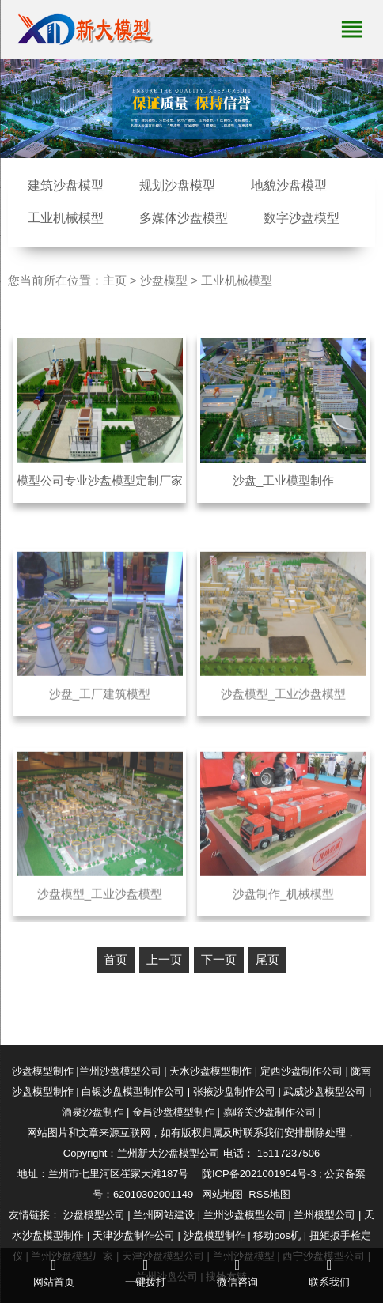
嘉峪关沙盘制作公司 (269, 1112)
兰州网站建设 (164, 1215)
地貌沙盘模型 (289, 185)
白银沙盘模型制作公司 (133, 1091)
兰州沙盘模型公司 (120, 1071)
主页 (115, 280)
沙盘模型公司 (94, 1215)
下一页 (219, 959)
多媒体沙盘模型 (183, 218)
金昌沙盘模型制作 (173, 1112)
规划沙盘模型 (177, 185)
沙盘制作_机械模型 (283, 907)
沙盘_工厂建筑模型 (99, 708)
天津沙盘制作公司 (134, 1235)
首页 (115, 959)
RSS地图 (269, 1194)
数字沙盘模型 (301, 218)
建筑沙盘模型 (66, 185)
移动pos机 (277, 1235)
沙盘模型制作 (43, 1071)
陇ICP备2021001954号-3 (259, 1174)
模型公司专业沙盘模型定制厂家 (100, 480)
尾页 (267, 959)
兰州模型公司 (324, 1215)
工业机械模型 (66, 218)
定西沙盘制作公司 (301, 1071)
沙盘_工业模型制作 (283, 480)
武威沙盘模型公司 (324, 1091)
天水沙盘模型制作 (210, 1071)
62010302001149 (153, 1194)
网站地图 (222, 1194)
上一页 (164, 959)
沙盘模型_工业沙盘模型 (283, 708)
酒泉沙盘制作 (92, 1112)
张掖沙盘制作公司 (234, 1091)
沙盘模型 (164, 280)
